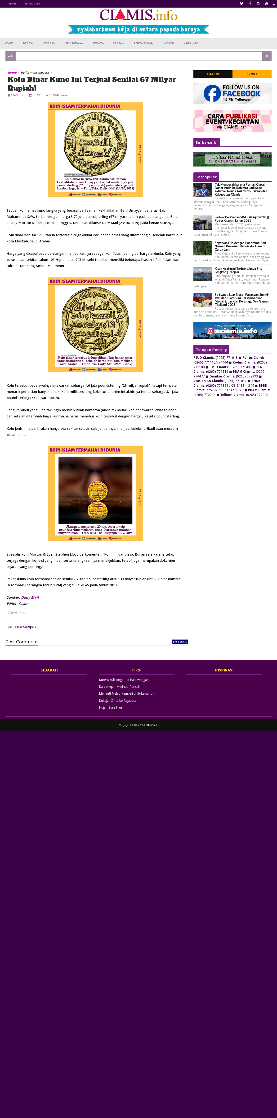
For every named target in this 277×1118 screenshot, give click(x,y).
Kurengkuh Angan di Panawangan (124, 680)
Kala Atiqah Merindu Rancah (119, 687)
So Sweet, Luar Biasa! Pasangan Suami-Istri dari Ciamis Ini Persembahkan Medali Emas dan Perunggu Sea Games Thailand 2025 (242, 300)
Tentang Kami (32, 3)
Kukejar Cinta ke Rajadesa (117, 701)
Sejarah (49, 43)
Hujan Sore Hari (110, 708)
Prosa (118, 43)
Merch (169, 43)
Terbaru (212, 74)
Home (12, 3)
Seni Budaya (74, 43)
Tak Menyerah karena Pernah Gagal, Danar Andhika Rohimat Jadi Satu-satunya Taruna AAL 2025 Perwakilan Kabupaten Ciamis (241, 190)
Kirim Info (190, 43)
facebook (178, 642)
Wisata (98, 43)
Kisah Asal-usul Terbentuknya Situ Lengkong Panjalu (238, 270)
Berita (28, 43)
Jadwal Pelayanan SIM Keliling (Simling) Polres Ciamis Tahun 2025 (242, 218)
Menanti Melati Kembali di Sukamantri (126, 694)
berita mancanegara (35, 73)
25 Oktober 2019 (44, 95)
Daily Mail (30, 597)
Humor (252, 74)
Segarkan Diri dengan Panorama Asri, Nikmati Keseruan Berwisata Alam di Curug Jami (241, 246)
